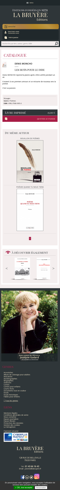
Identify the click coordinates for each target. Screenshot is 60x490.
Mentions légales (10, 413)
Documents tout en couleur (15, 390)
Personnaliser (41, 488)
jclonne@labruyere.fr (33, 468)
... (4, 399)
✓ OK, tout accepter (23, 487)
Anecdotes (8, 376)
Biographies (8, 380)
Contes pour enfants (12, 386)
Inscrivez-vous (13, 32)
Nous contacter (10, 417)
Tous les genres (11, 400)
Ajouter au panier (46, 118)
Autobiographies (10, 378)
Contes (6, 384)
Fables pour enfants (12, 396)
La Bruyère (30, 14)
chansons (7, 382)
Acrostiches (8, 372)
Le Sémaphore (9, 427)
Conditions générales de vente (16, 415)
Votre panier (13, 37)
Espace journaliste (11, 419)
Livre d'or (11, 26)
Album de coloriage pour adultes (17, 374)
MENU (31, 3)
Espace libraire (9, 421)
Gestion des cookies (12, 425)
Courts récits (9, 388)
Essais (6, 392)
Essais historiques (11, 394)
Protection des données (13, 423)
